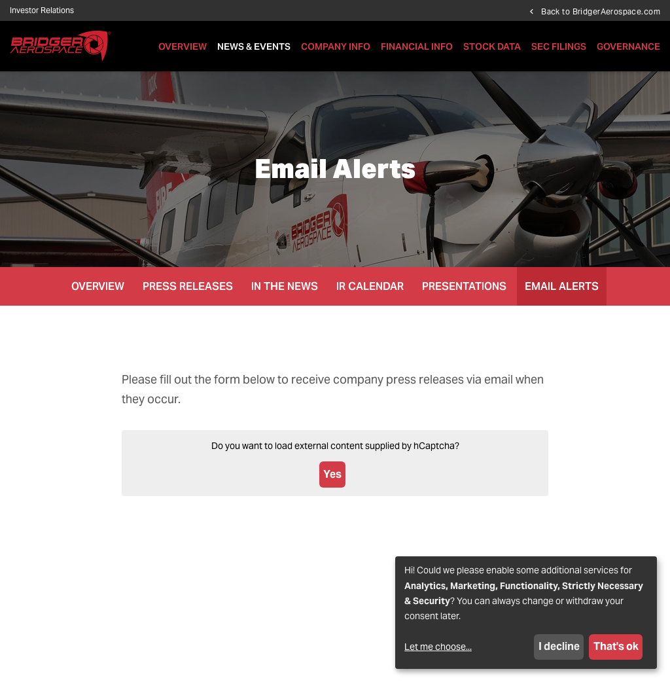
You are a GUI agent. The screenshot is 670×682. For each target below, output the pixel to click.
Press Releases (188, 286)
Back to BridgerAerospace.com (600, 11)
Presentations (464, 286)
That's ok (616, 646)
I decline (559, 646)
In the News (284, 286)
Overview (182, 46)
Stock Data (492, 46)
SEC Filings (558, 46)
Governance (628, 46)
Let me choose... (438, 647)
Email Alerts (562, 286)
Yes (332, 474)
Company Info (335, 46)
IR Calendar (370, 286)
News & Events (254, 46)
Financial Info (417, 46)
